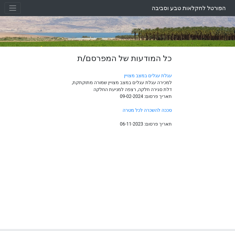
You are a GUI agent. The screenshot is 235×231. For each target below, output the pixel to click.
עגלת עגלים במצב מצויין (148, 75)
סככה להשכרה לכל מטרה (147, 110)
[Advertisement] (206, 140)
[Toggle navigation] (13, 8)
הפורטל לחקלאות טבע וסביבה (189, 8)
